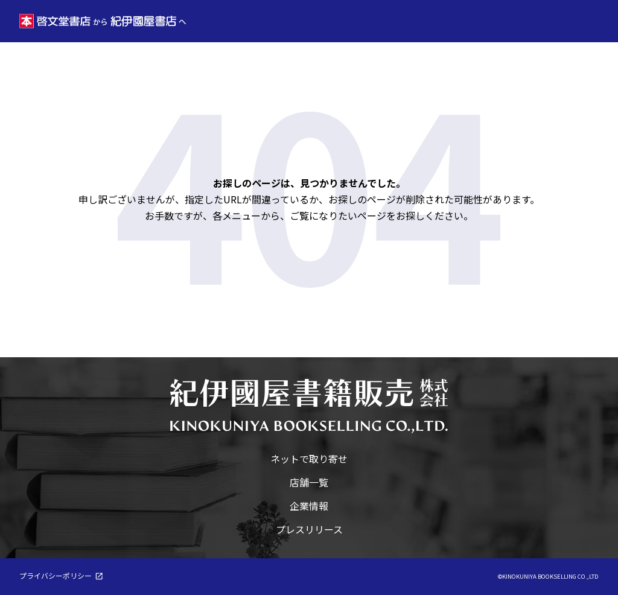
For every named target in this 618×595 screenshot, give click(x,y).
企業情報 (309, 505)
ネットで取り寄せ (309, 458)
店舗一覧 (309, 482)
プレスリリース (309, 529)
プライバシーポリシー (55, 575)
